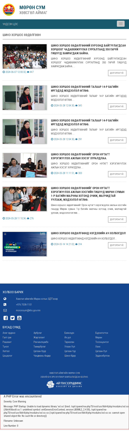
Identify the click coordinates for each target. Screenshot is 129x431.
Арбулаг (38, 332)
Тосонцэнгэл (102, 342)
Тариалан (69, 342)
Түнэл (6, 346)
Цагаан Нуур (40, 351)
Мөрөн (98, 337)
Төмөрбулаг (40, 346)
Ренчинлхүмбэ (41, 342)
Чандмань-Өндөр (42, 355)
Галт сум (7, 337)
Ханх (97, 346)
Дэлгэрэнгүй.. (117, 73)
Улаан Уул (69, 346)
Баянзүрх (69, 332)
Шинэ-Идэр (70, 355)
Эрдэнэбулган (102, 355)
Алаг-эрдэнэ (9, 332)
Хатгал (6, 351)
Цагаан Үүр (70, 351)
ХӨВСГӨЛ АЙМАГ (33, 13)
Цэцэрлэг (7, 355)
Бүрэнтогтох (101, 332)
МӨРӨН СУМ (32, 7)
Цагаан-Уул (101, 351)
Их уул (67, 337)
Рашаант (7, 342)
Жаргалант (39, 337)
